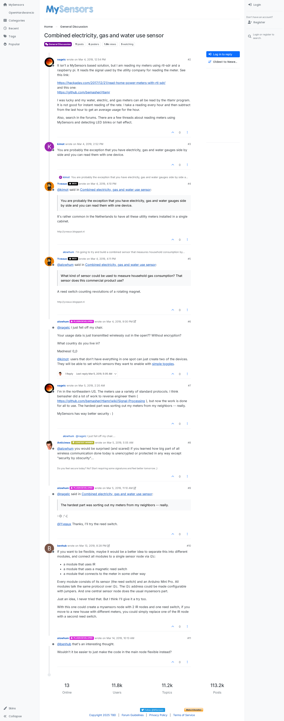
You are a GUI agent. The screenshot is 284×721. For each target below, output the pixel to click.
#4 (189, 183)
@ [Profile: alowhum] (65, 265)
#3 (189, 144)
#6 (189, 321)
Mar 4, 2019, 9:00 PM (119, 321)
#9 (189, 488)
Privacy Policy (158, 715)
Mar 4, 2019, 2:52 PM (90, 144)
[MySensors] (20, 5)
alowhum (68, 252)
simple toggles (163, 364)
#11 (189, 638)
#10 (189, 545)
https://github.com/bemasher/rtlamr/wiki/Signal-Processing (101, 401)
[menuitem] (264, 5)
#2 (189, 59)
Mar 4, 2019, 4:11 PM (103, 258)
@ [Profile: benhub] (64, 644)
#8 (189, 442)
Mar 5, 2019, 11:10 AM (119, 488)
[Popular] (20, 44)
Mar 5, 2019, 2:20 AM (91, 385)
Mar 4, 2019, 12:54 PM (92, 59)
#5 (189, 258)
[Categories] (20, 20)
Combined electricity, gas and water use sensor (115, 190)
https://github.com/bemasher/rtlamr (83, 92)
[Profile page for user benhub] (49, 548)
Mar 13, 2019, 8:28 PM (92, 545)
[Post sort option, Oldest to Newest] (223, 62)
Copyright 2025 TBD (102, 715)
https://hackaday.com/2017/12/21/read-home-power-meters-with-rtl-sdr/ (111, 83)
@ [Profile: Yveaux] (64, 524)
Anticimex (63, 442)
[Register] (264, 22)
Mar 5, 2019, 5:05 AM (120, 442)
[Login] (264, 5)
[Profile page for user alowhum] (49, 324)
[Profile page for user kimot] (49, 146)
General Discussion (58, 44)
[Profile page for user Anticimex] (49, 445)
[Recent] (20, 28)
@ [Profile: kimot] (62, 190)
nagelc (61, 59)
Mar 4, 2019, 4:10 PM (103, 183)
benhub (62, 545)
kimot (60, 144)
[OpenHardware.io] (20, 12)
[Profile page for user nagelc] (49, 62)
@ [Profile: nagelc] (63, 327)
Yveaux (62, 183)
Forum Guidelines (133, 715)
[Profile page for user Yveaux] (49, 186)
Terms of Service (184, 715)
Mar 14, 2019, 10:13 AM (120, 638)
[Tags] (20, 36)
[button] (20, 708)
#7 (189, 385)
